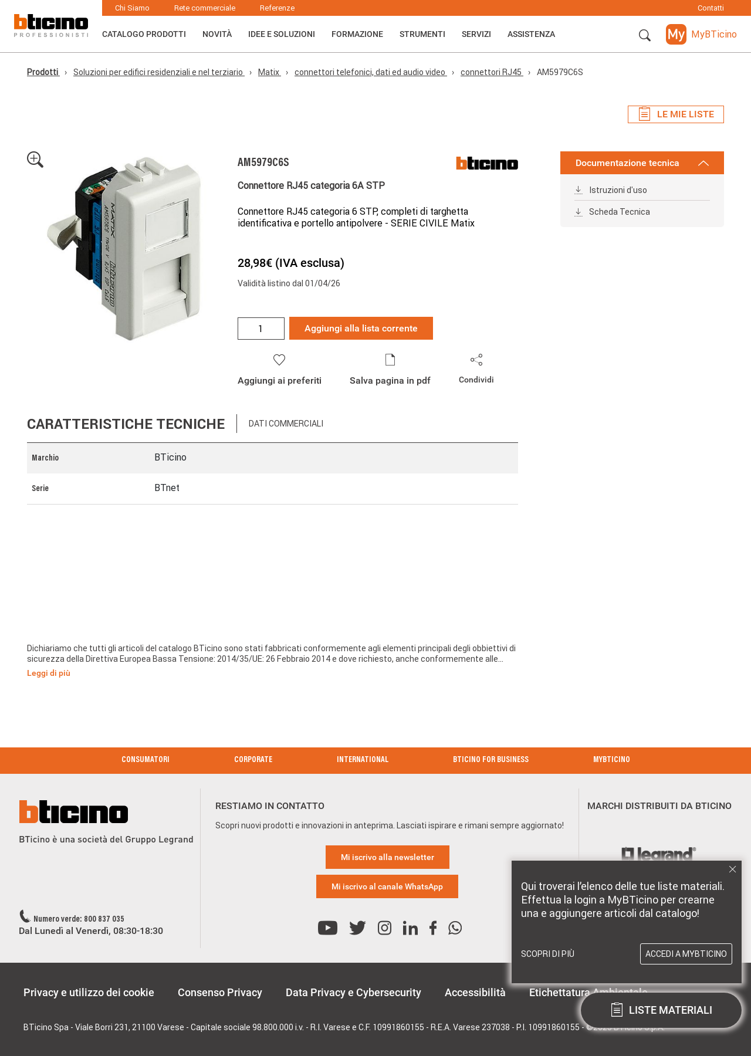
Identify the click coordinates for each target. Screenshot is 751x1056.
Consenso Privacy (220, 992)
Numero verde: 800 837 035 (78, 920)
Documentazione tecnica (642, 162)
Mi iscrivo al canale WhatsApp (387, 886)
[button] (645, 35)
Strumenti (422, 34)
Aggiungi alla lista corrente (361, 328)
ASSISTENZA (531, 34)
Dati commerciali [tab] (286, 423)
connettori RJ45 (492, 72)
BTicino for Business (491, 760)
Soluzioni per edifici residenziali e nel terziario (159, 72)
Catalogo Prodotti (144, 34)
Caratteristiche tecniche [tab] (126, 423)
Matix (269, 72)
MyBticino (611, 760)
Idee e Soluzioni (281, 34)
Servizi (476, 34)
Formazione (357, 34)
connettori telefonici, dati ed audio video (371, 72)
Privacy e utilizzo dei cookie (88, 992)
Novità (217, 34)
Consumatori (145, 760)
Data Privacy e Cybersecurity (353, 992)
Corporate (253, 760)
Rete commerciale (204, 8)
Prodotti (43, 72)
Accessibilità (475, 992)
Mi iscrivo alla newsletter (387, 857)
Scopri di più (547, 954)
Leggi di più (48, 673)
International (362, 760)
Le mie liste (676, 114)
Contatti (711, 8)
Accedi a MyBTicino (686, 954)
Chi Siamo (132, 8)
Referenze (277, 8)
